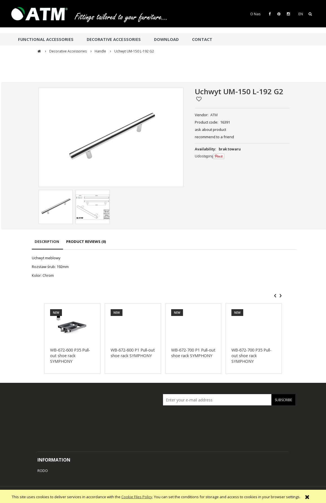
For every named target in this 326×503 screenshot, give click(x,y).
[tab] (47, 244)
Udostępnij (204, 156)
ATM (214, 114)
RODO (42, 470)
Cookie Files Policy (136, 496)
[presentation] (275, 295)
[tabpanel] (164, 266)
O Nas (255, 13)
